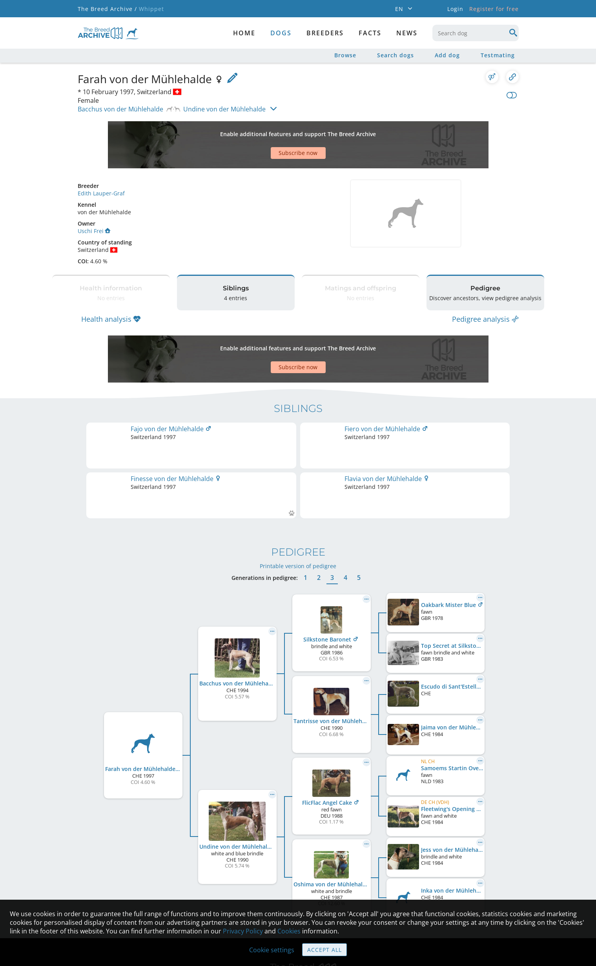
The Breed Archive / (107, 9)
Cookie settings (271, 950)
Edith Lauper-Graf (101, 166)
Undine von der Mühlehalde (224, 109)
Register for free (494, 9)
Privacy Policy (243, 931)
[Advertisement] (268, 131)
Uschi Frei (94, 203)
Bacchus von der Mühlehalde (120, 109)
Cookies (289, 931)
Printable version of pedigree (298, 480)
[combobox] (475, 33)
